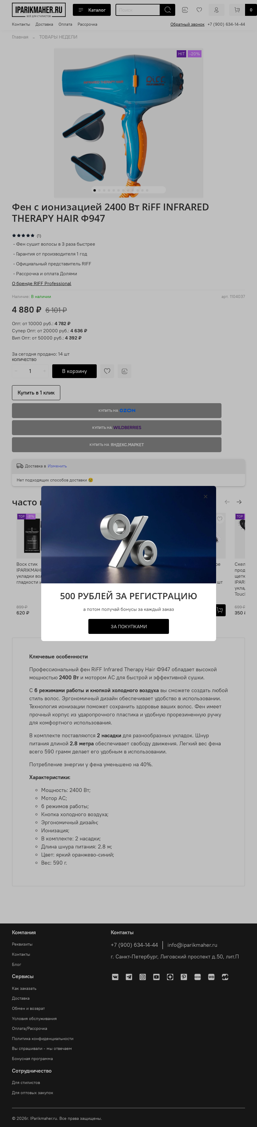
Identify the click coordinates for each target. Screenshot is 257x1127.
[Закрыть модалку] (205, 496)
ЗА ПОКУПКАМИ (128, 626)
